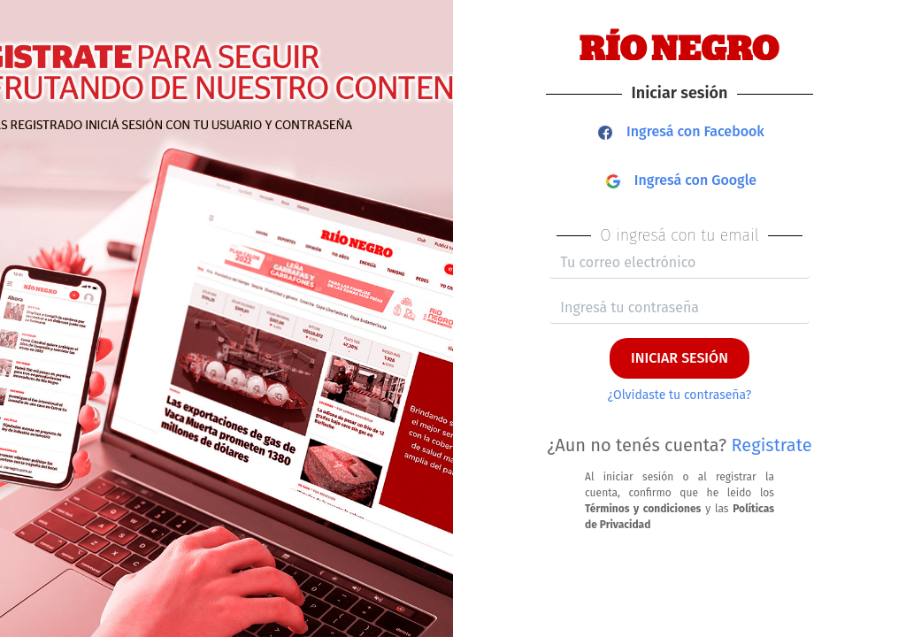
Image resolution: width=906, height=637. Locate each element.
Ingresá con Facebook (681, 131)
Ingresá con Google (681, 180)
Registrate (772, 445)
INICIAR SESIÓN (679, 357)
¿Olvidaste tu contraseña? (679, 395)
